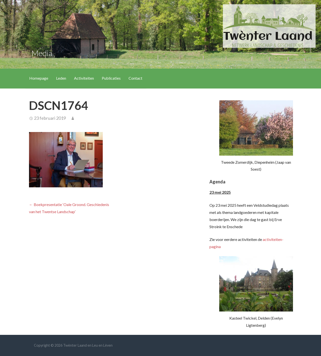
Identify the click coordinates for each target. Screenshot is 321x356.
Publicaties (111, 78)
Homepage (38, 78)
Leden (61, 78)
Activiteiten (84, 78)
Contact (135, 78)
